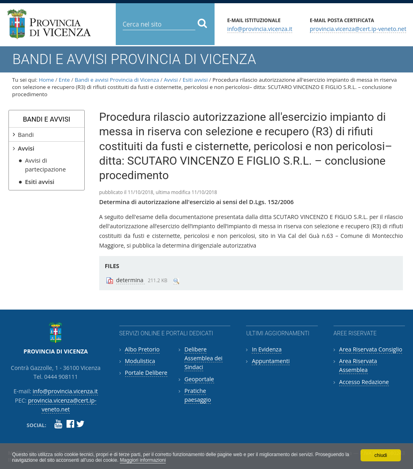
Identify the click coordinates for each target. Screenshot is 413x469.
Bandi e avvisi (47, 119)
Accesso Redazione (364, 382)
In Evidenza (267, 349)
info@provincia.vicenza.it (259, 28)
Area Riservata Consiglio (371, 349)
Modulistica (140, 361)
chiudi (380, 455)
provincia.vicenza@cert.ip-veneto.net (358, 28)
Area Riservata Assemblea (358, 365)
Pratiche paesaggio (197, 395)
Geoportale (199, 379)
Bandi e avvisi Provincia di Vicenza (117, 79)
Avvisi (171, 79)
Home (46, 79)
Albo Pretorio (142, 349)
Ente (64, 79)
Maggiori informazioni (143, 460)
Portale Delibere (146, 372)
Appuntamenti (271, 361)
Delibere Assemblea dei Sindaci (203, 358)
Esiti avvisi (195, 79)
